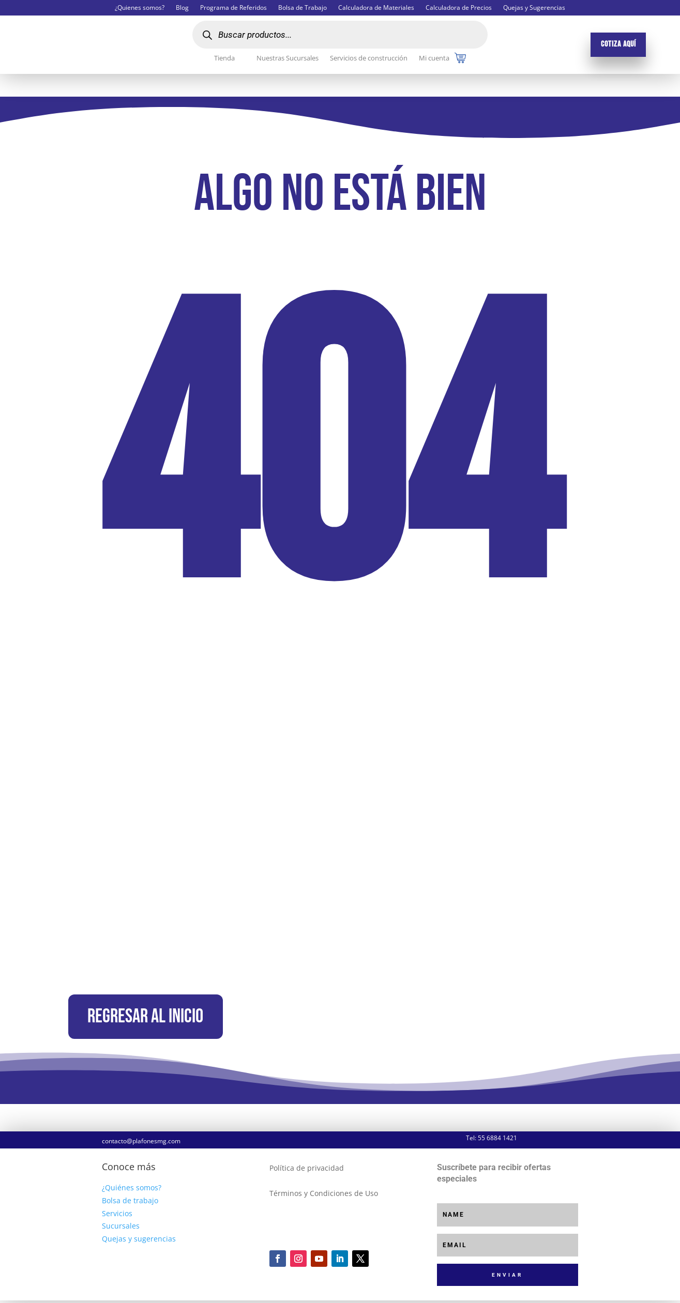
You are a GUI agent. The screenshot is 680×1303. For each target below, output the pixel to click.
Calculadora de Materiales (376, 8)
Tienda (224, 58)
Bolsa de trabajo (130, 1203)
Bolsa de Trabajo (302, 8)
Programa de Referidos (233, 8)
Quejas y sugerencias (139, 1242)
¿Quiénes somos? (131, 1190)
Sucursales (121, 1229)
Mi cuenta (434, 58)
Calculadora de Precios (459, 8)
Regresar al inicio (151, 1018)
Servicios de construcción (368, 58)
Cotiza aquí (618, 44)
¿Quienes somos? (139, 8)
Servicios (117, 1216)
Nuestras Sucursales (287, 58)
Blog (182, 8)
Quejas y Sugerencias (534, 8)
